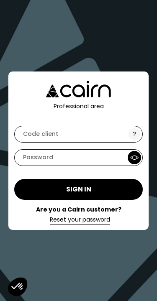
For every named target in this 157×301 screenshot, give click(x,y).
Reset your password (80, 220)
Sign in (78, 189)
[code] (78, 134)
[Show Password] (134, 157)
